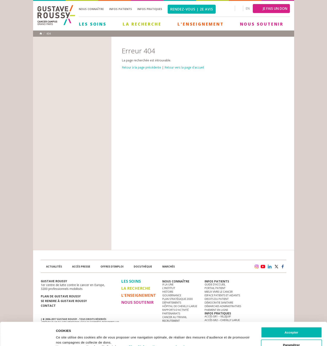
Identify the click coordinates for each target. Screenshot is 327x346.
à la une (167, 284)
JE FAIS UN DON (275, 8)
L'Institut (168, 288)
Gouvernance (171, 295)
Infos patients (120, 9)
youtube (263, 266)
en (248, 8)
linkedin (269, 266)
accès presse (81, 266)
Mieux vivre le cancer (219, 292)
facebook (282, 266)
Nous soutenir (261, 24)
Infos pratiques (149, 9)
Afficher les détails (235, 337)
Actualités (54, 266)
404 (48, 33)
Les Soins (92, 24)
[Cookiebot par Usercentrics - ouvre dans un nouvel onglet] (27, 337)
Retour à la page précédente (141, 67)
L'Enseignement (200, 24)
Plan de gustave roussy (61, 296)
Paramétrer (291, 323)
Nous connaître (91, 9)
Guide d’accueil (215, 284)
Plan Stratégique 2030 (177, 299)
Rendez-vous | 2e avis (191, 9)
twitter (276, 266)
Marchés (168, 266)
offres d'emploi (112, 266)
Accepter (291, 310)
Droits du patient (217, 299)
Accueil (40, 33)
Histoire (167, 292)
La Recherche (142, 24)
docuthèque (143, 266)
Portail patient (215, 288)
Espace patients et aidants (222, 295)
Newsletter (241, 268)
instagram (256, 266)
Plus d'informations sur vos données (159, 325)
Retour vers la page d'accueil (184, 67)
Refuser (291, 335)
